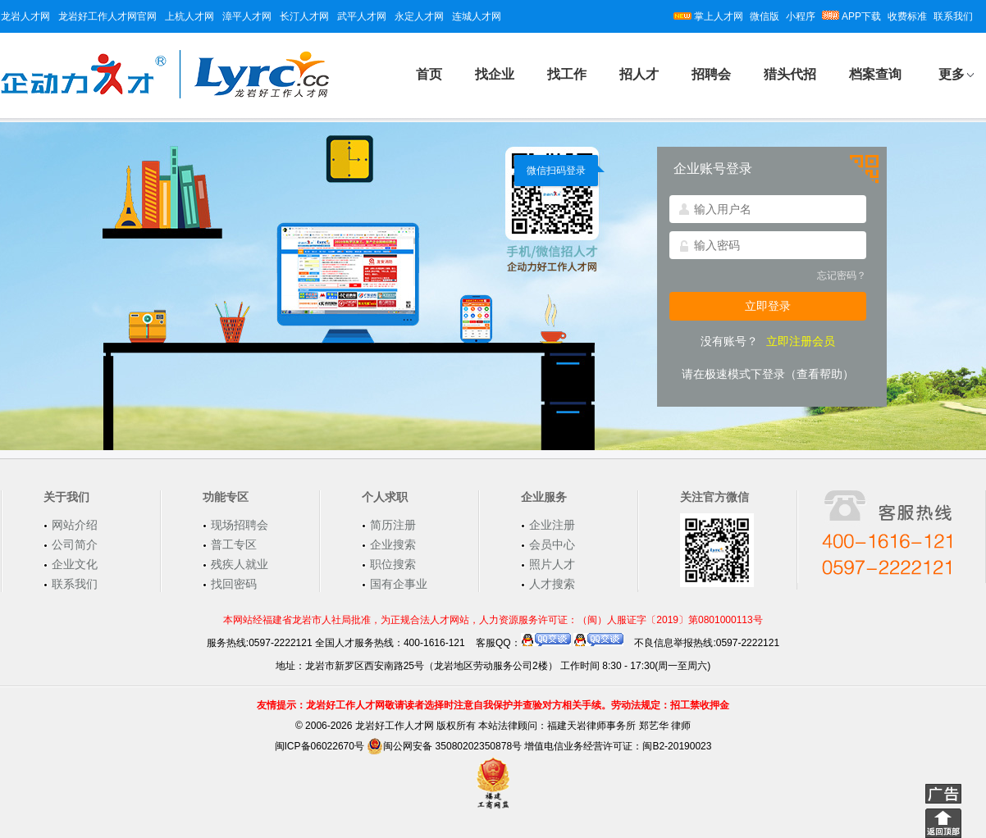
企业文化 (75, 564)
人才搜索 (552, 583)
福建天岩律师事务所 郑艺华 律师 (619, 725)
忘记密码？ (841, 275)
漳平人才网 (247, 16)
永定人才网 (419, 16)
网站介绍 (75, 524)
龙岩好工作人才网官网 (107, 16)
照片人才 (552, 564)
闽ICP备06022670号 (319, 746)
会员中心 (552, 544)
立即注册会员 (800, 341)
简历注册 (393, 524)
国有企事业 (398, 583)
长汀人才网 (304, 16)
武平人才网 (361, 16)
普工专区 (234, 544)
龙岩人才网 (25, 16)
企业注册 (552, 524)
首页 (429, 74)
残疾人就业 (239, 564)
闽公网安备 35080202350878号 (444, 746)
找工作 (567, 74)
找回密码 (234, 583)
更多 (951, 74)
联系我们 (953, 16)
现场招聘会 (239, 524)
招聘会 (711, 74)
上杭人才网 (189, 16)
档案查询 (875, 74)
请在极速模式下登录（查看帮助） (768, 373)
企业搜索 (393, 544)
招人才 (639, 74)
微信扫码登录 (556, 170)
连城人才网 (476, 16)
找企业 (494, 74)
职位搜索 (393, 564)
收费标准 (907, 16)
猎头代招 (790, 74)
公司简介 (75, 544)
